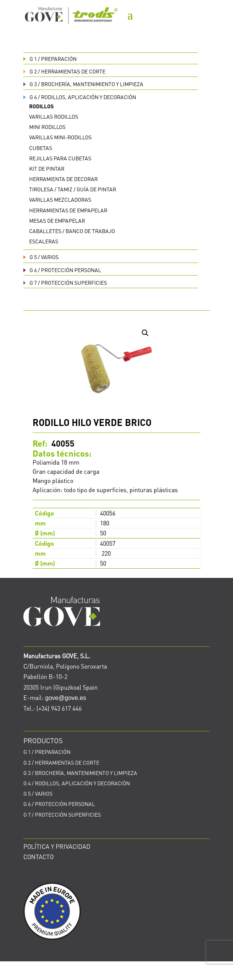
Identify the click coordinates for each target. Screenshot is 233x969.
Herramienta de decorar (63, 178)
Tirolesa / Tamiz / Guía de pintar (72, 189)
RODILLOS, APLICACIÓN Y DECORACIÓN (79, 96)
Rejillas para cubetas (60, 158)
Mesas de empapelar (57, 220)
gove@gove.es (65, 698)
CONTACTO (38, 857)
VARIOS (41, 256)
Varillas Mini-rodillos (60, 137)
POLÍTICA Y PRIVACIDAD (56, 846)
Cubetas (40, 147)
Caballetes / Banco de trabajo (72, 230)
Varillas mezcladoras (60, 199)
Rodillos (41, 106)
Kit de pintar (46, 168)
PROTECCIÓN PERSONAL (62, 269)
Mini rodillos (47, 126)
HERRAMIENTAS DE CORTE (64, 71)
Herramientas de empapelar (68, 210)
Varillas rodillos (53, 116)
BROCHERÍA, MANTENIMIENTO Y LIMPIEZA (83, 83)
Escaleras (43, 241)
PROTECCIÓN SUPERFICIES (65, 282)
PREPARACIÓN (50, 58)
